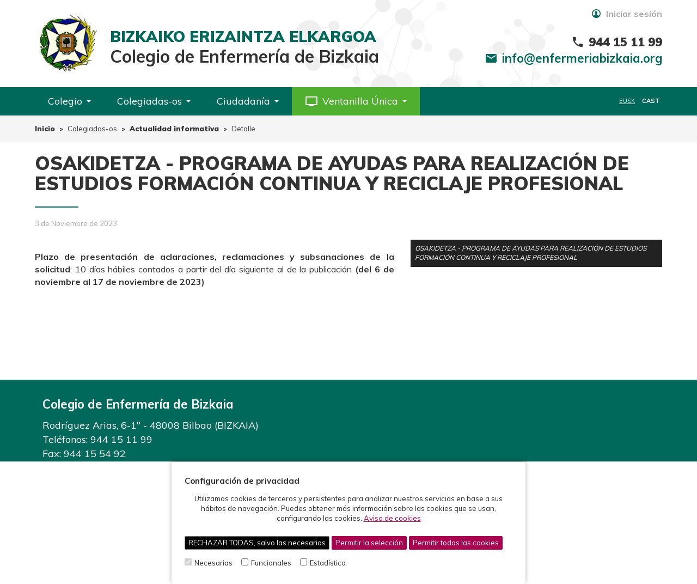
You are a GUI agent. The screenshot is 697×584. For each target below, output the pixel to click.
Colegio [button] (69, 101)
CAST (651, 101)
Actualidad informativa (174, 128)
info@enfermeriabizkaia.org (582, 58)
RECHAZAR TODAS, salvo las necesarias (257, 542)
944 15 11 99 (121, 439)
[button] (356, 101)
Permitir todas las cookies (456, 542)
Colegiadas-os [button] (154, 101)
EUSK (627, 101)
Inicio (45, 128)
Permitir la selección (369, 542)
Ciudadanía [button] (248, 101)
